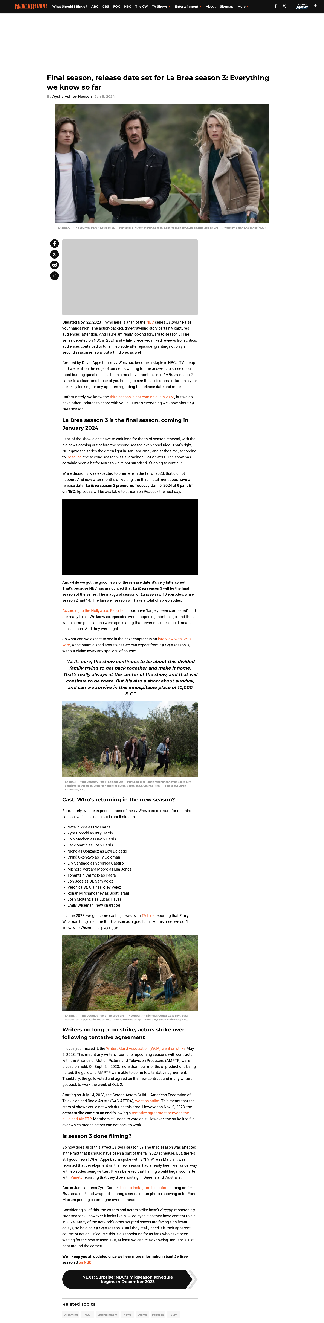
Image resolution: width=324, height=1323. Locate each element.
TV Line (148, 915)
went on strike (147, 1101)
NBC (127, 6)
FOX (116, 6)
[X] (284, 6)
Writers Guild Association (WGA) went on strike (146, 1048)
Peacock (158, 1314)
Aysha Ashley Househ (72, 96)
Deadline (74, 457)
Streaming (71, 1314)
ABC (94, 6)
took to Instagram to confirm (144, 1187)
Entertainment (107, 1314)
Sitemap (226, 6)
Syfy (174, 1314)
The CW (141, 6)
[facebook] (276, 6)
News (127, 1314)
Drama (142, 1314)
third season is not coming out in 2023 (141, 397)
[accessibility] (315, 6)
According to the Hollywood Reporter (93, 610)
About (211, 6)
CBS (105, 6)
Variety (76, 1177)
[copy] (54, 275)
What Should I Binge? (69, 6)
